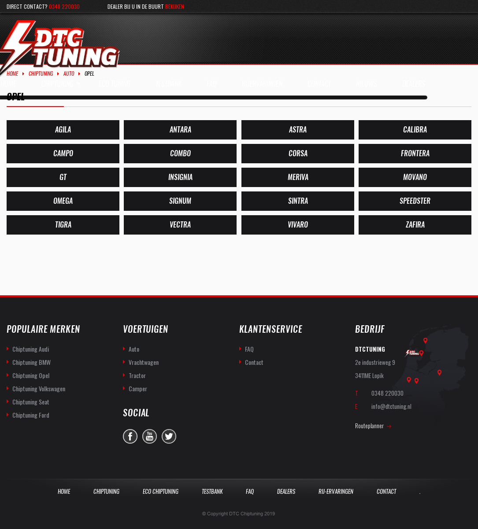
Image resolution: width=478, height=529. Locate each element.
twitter (169, 436)
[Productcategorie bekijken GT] (63, 177)
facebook (130, 436)
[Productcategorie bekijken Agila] (63, 130)
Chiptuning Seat (30, 401)
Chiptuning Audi (30, 348)
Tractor (137, 375)
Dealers (286, 491)
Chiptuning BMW (31, 362)
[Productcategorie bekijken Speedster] (415, 201)
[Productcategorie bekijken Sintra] (297, 201)
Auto (68, 73)
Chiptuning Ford (30, 414)
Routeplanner (369, 425)
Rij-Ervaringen (336, 491)
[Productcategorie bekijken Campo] (63, 153)
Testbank (212, 491)
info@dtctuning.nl (391, 406)
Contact (254, 362)
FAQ (249, 348)
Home (12, 73)
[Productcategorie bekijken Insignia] (180, 177)
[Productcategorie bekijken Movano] (415, 177)
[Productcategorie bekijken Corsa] (297, 153)
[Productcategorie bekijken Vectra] (180, 225)
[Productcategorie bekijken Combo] (180, 153)
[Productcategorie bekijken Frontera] (415, 153)
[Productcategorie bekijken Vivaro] (297, 225)
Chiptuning (41, 73)
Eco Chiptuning (160, 491)
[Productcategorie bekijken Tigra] (63, 225)
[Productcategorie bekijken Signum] (180, 201)
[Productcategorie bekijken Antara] (180, 130)
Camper (138, 388)
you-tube (149, 436)
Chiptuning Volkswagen (38, 388)
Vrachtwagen (144, 362)
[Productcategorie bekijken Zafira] (415, 225)
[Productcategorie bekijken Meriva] (297, 177)
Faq (250, 491)
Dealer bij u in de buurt (145, 6)
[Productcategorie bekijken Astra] (297, 130)
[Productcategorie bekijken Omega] (63, 201)
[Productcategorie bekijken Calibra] (415, 130)
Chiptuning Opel (30, 375)
